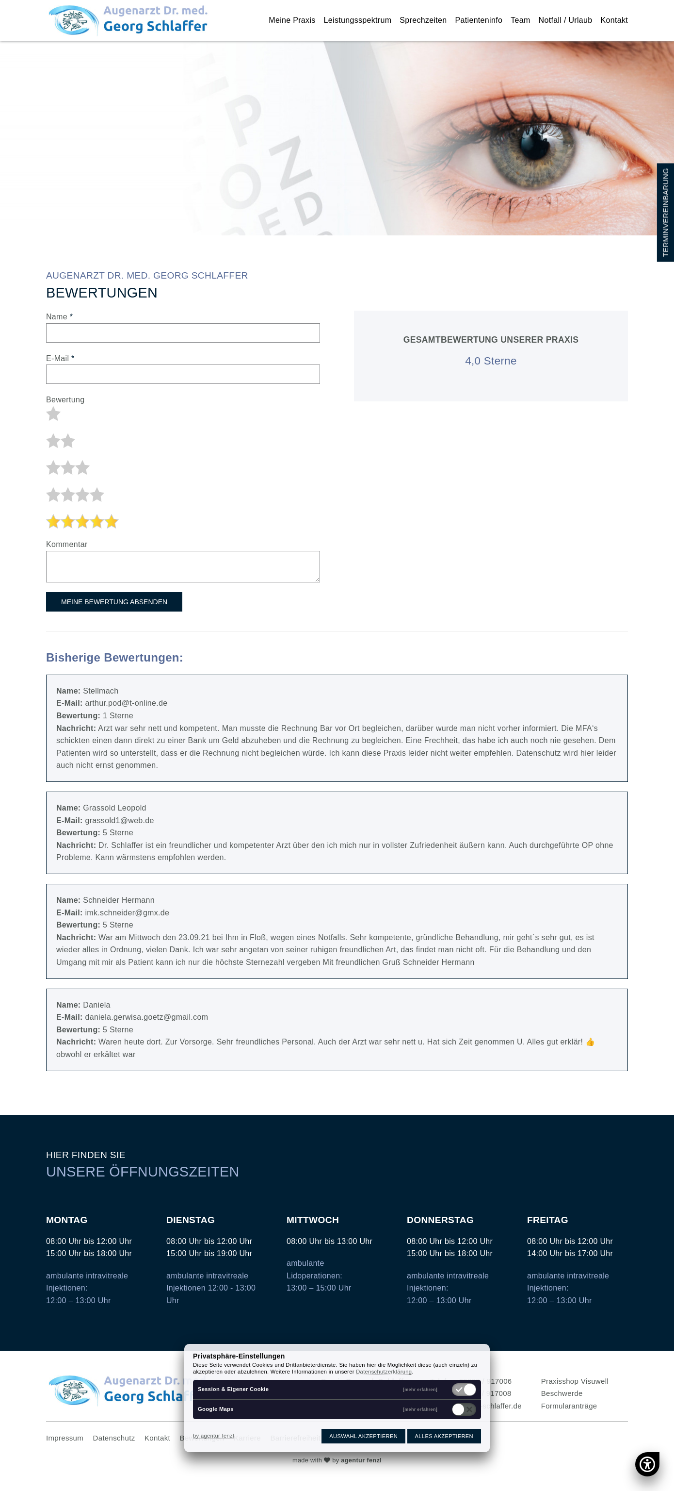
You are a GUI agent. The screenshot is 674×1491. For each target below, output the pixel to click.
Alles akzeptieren (444, 1436)
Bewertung (65, 400)
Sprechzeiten (423, 20)
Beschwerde (562, 1393)
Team (520, 20)
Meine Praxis (292, 20)
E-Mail (60, 358)
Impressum (64, 1438)
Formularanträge (569, 1406)
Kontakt (614, 20)
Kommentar (67, 544)
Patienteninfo (479, 20)
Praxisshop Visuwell (575, 1381)
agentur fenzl (361, 1460)
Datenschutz (114, 1438)
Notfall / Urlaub (566, 20)
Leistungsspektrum (358, 20)
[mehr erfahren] (420, 1390)
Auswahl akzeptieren (363, 1436)
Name (59, 317)
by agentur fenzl (213, 1436)
